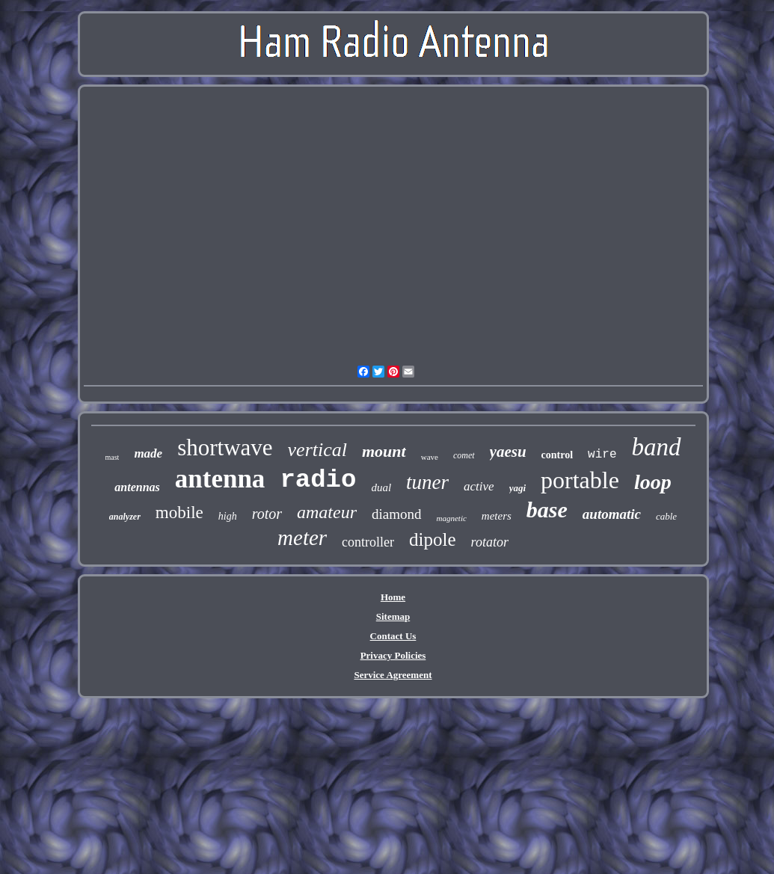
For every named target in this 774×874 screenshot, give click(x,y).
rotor (267, 513)
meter (302, 538)
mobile (179, 512)
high (227, 516)
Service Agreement (392, 674)
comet (464, 455)
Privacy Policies (393, 655)
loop (653, 481)
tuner (427, 482)
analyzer (125, 516)
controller (368, 542)
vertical (317, 450)
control (557, 455)
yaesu (508, 452)
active (479, 486)
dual (381, 487)
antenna (220, 478)
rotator (490, 542)
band (656, 447)
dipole (432, 539)
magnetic (452, 518)
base (547, 509)
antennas (136, 487)
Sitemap (393, 616)
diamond (397, 514)
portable (580, 480)
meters (497, 516)
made (148, 453)
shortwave (224, 447)
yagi (517, 487)
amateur (327, 512)
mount (384, 451)
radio (318, 480)
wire (602, 454)
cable (666, 516)
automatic (612, 514)
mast (112, 457)
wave (429, 456)
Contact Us (393, 635)
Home (393, 597)
